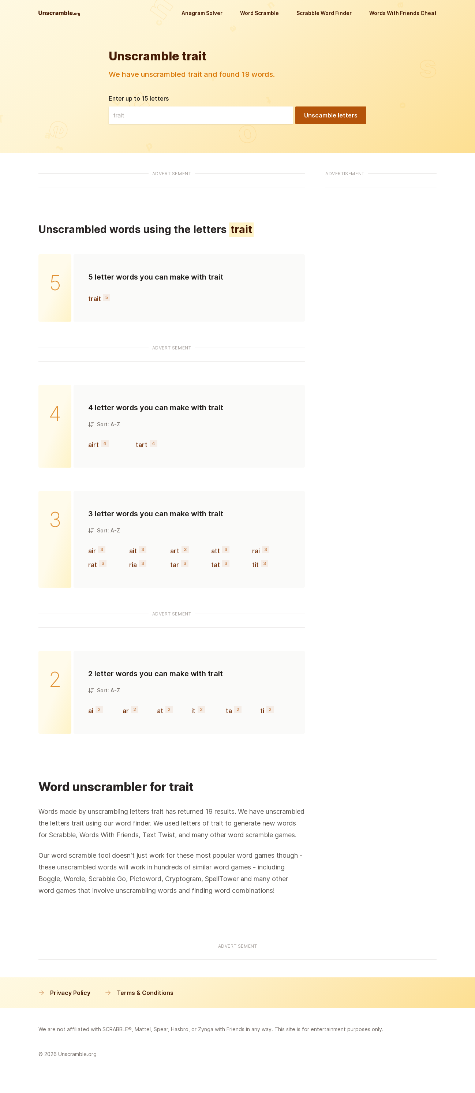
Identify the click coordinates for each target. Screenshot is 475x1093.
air (92, 551)
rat (92, 565)
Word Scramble (259, 13)
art (174, 551)
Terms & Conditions (139, 992)
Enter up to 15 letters (139, 98)
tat (215, 565)
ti (262, 711)
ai (90, 711)
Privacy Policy (64, 992)
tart (141, 445)
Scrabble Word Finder (324, 13)
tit (255, 565)
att (215, 551)
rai (256, 551)
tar (174, 565)
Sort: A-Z (104, 424)
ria (133, 565)
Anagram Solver (202, 13)
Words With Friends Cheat (403, 13)
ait (133, 551)
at (160, 711)
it (193, 711)
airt (93, 445)
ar (126, 711)
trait (94, 299)
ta (229, 711)
